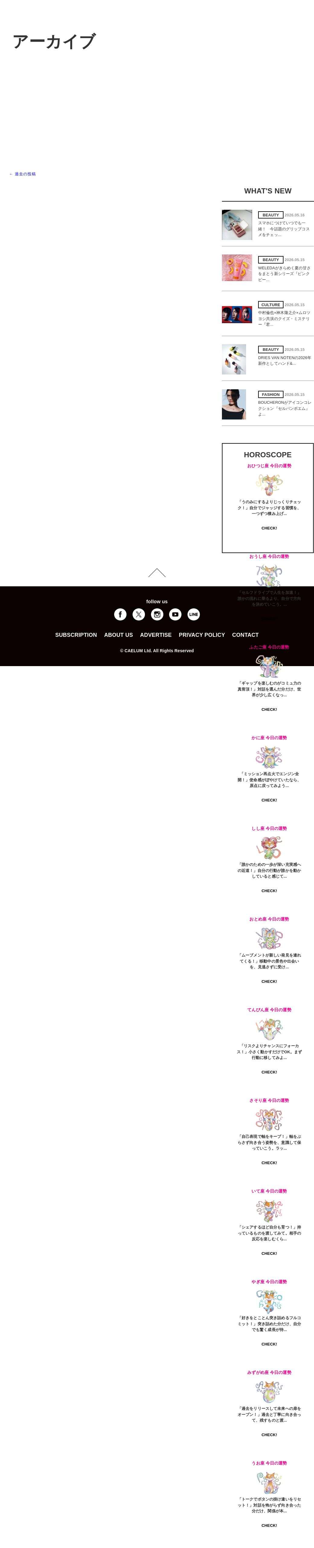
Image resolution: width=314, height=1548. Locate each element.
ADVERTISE (156, 635)
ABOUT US (118, 635)
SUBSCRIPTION (76, 635)
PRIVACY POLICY (202, 635)
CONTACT (245, 635)
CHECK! (269, 528)
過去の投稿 (22, 174)
